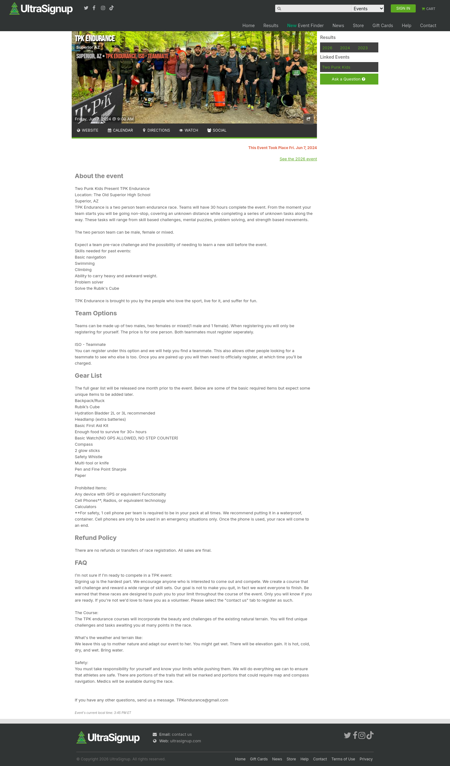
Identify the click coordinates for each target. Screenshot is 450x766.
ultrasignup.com (185, 740)
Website (87, 130)
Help (406, 25)
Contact (428, 25)
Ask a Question (348, 79)
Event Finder (305, 25)
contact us (182, 734)
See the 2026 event (298, 158)
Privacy (366, 759)
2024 (345, 47)
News (338, 25)
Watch (188, 130)
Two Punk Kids (336, 67)
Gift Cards (382, 25)
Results (270, 25)
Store (358, 25)
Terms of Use (343, 759)
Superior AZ (88, 47)
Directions (155, 130)
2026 (327, 47)
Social (217, 130)
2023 (363, 47)
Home (248, 25)
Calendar (120, 130)
